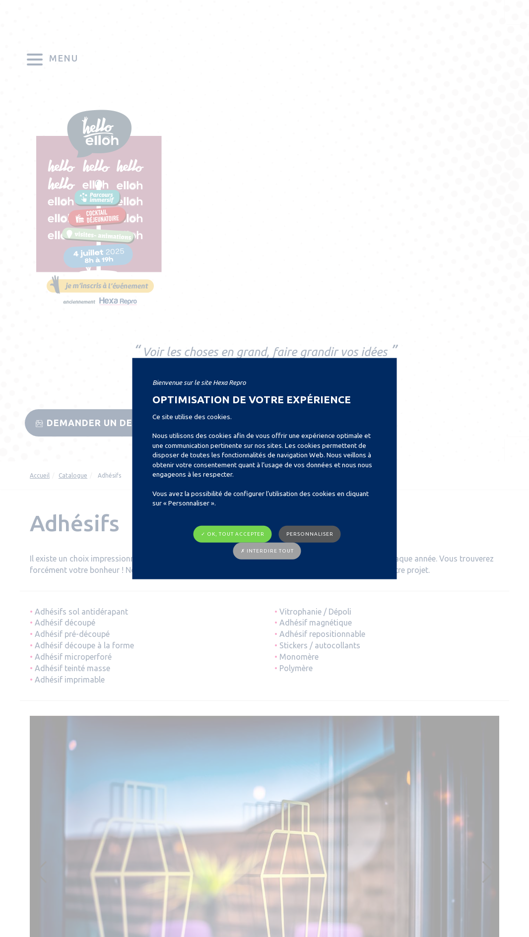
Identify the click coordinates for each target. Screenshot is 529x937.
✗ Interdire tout (267, 551)
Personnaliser (309, 533)
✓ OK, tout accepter (232, 533)
